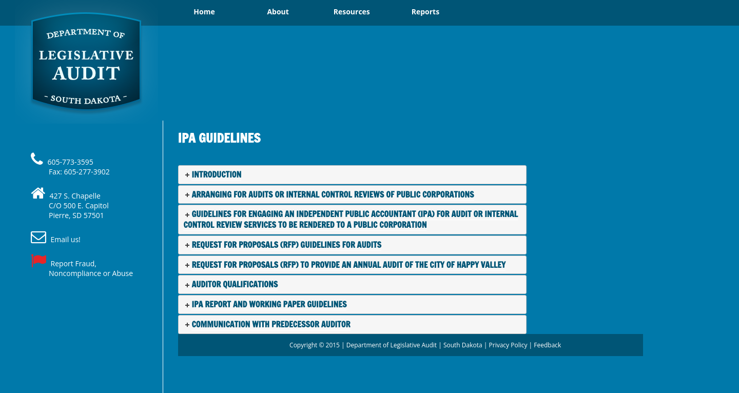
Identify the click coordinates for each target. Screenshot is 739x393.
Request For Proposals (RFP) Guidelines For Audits (286, 244)
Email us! (66, 239)
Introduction (216, 174)
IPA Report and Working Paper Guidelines (268, 304)
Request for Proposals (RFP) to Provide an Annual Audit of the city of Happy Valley (348, 264)
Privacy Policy (508, 345)
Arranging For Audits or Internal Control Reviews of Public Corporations (332, 194)
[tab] (352, 174)
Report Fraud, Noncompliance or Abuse (91, 268)
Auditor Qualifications (234, 284)
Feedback (547, 345)
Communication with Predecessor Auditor (270, 324)
